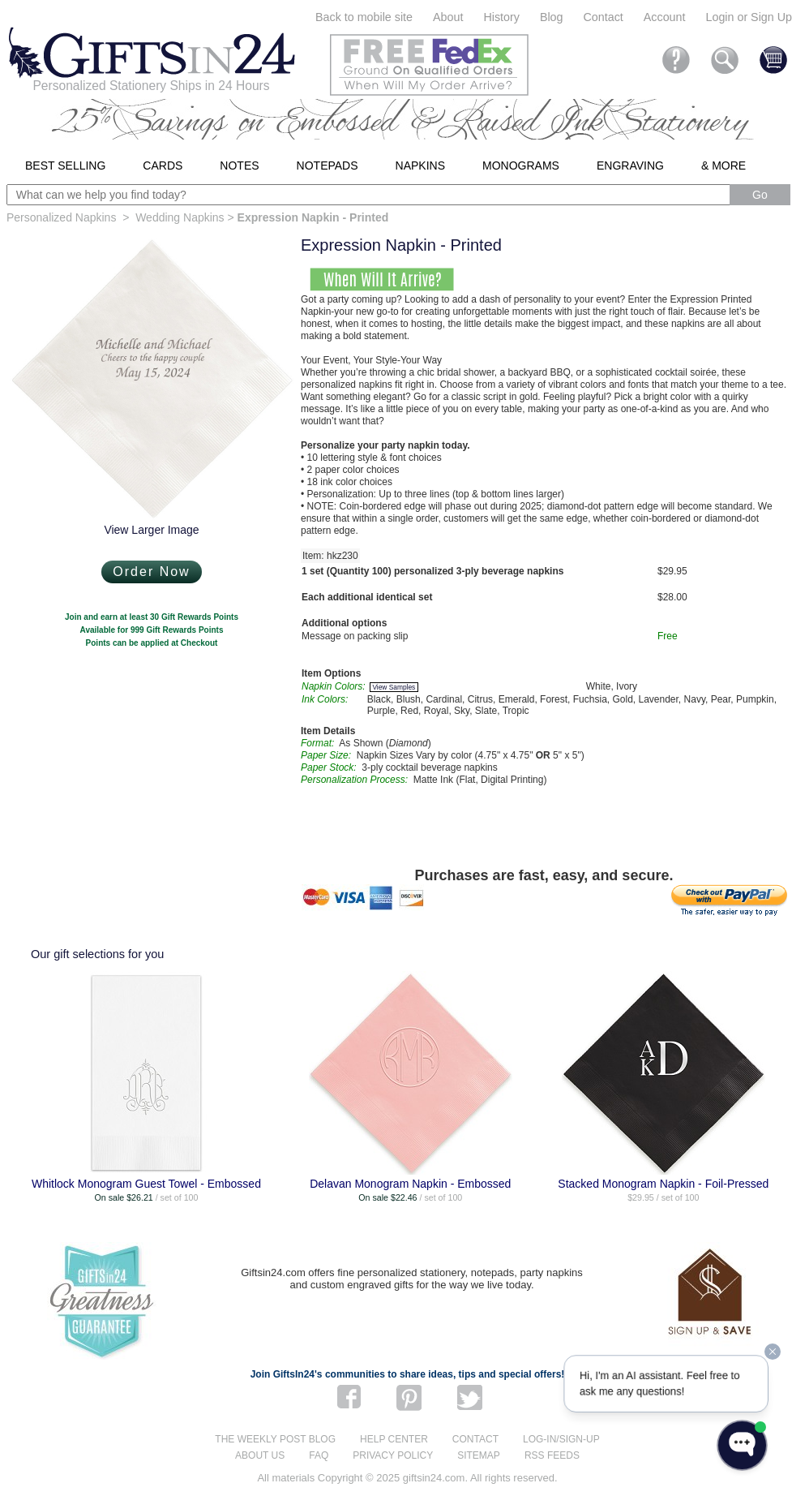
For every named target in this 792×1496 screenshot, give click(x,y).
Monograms (520, 165)
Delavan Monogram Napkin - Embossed (410, 1183)
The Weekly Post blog (275, 1439)
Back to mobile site (364, 17)
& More (723, 165)
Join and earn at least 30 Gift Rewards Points (151, 617)
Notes (239, 165)
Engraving (630, 165)
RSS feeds (552, 1455)
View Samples (393, 687)
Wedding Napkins (179, 217)
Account (665, 17)
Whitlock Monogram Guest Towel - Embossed (146, 1183)
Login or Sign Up (748, 17)
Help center (394, 1439)
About (448, 17)
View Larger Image (151, 529)
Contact (603, 17)
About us (260, 1455)
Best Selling (65, 165)
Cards (162, 165)
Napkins (420, 165)
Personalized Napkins (61, 217)
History (501, 17)
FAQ (318, 1455)
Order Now (151, 571)
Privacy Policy (393, 1455)
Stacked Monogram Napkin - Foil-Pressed (663, 1183)
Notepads (327, 165)
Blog (551, 17)
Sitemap (478, 1455)
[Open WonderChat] (742, 1445)
